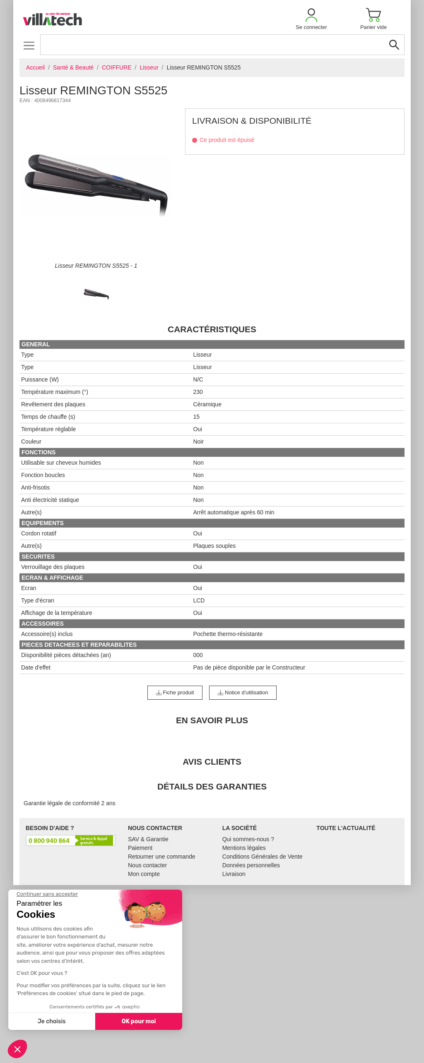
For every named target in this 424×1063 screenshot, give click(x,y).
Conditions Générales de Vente (262, 856)
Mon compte (144, 874)
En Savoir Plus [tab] (212, 720)
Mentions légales (244, 848)
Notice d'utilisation (243, 692)
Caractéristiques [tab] (212, 329)
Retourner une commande (161, 856)
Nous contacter (147, 865)
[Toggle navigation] (28, 45)
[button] (311, 18)
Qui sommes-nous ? (248, 839)
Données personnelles (251, 865)
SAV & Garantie (148, 839)
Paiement (140, 848)
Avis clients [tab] (212, 761)
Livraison (234, 874)
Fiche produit (175, 692)
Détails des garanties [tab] (212, 786)
